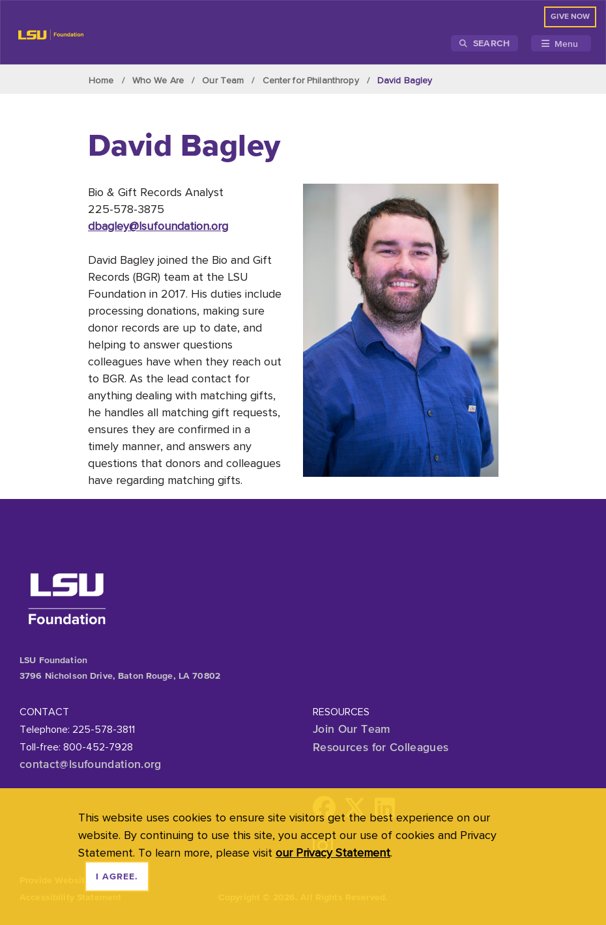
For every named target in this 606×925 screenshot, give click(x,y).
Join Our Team (352, 728)
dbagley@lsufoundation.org (158, 226)
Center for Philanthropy (311, 80)
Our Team (223, 80)
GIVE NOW (570, 17)
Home (101, 80)
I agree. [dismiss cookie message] (117, 876)
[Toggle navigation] (561, 43)
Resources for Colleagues (380, 747)
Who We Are (158, 80)
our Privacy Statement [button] (333, 852)
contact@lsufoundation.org (91, 764)
